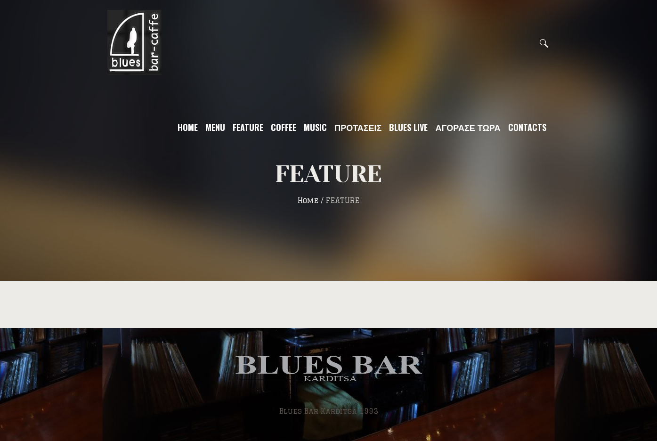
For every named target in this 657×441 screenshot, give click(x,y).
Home (308, 200)
